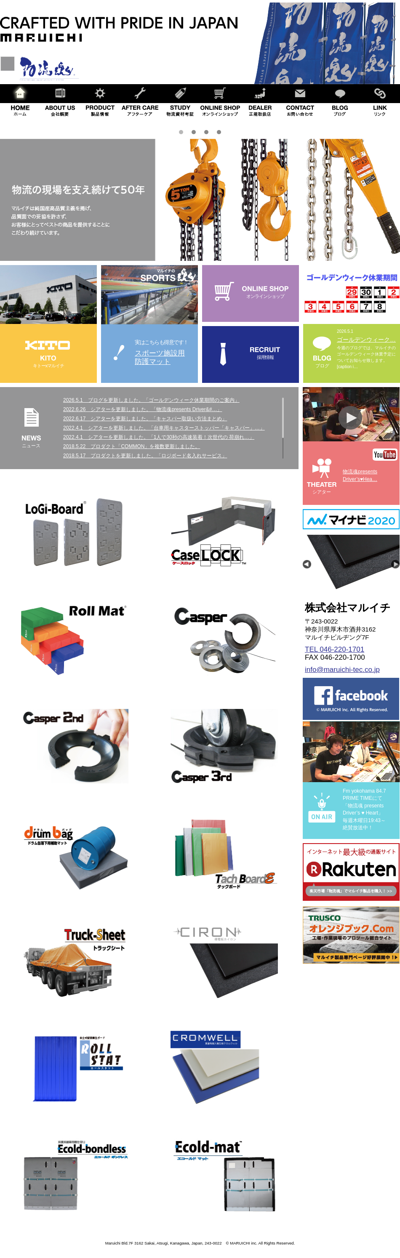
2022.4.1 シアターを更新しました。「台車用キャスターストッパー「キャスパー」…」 (164, 428)
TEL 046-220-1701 (334, 649)
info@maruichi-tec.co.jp (342, 670)
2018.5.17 (77, 456)
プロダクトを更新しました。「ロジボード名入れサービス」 (159, 456)
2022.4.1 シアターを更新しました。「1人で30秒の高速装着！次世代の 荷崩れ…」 (158, 437)
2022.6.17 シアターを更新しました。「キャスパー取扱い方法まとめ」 (145, 419)
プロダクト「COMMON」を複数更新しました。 (145, 446)
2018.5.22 (77, 446)
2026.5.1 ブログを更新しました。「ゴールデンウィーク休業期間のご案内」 (151, 400)
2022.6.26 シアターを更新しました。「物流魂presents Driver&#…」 (142, 409)
